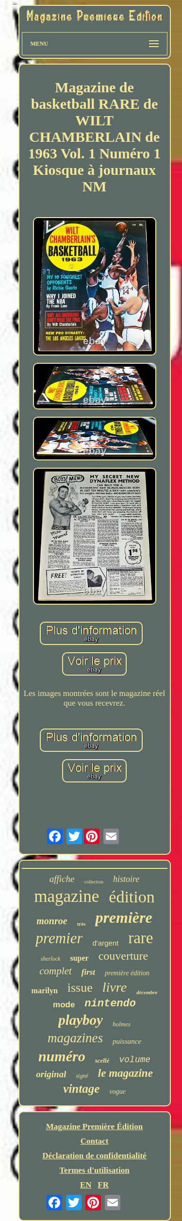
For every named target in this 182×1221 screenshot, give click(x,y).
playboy (80, 1020)
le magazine (125, 1073)
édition (131, 897)
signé (82, 1075)
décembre (146, 992)
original (51, 1074)
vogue (117, 1091)
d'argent (105, 943)
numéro (61, 1056)
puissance (127, 1041)
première (123, 917)
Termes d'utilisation (94, 1170)
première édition (127, 973)
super (79, 958)
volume (134, 1060)
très (81, 924)
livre (114, 987)
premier (59, 938)
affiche (62, 879)
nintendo (110, 1004)
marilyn (45, 990)
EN (86, 1184)
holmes (122, 1024)
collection (93, 881)
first (88, 972)
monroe (51, 921)
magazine (66, 896)
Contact (95, 1141)
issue (80, 988)
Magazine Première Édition (94, 1126)
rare (140, 938)
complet (55, 971)
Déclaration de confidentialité (94, 1155)
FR (103, 1184)
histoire (126, 879)
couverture (124, 956)
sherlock (51, 958)
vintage (81, 1088)
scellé (102, 1060)
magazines (75, 1038)
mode (64, 1004)
